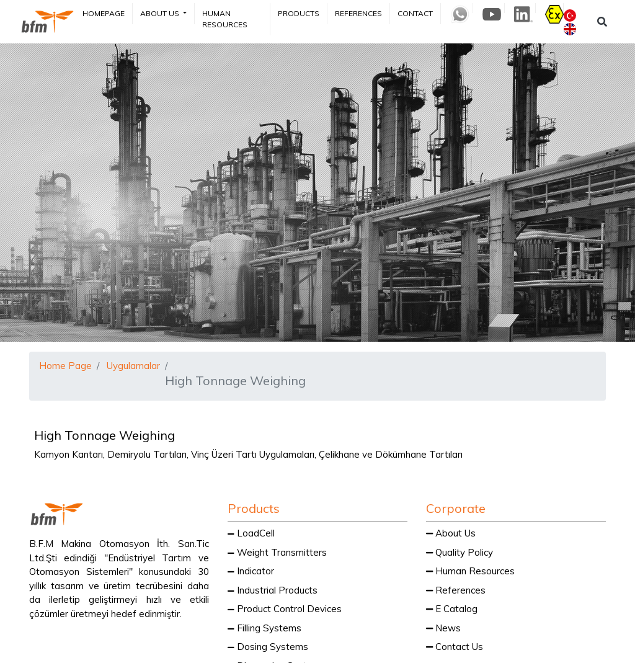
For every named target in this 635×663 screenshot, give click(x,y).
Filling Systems (264, 628)
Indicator (251, 571)
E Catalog (451, 609)
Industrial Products (273, 590)
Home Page (65, 366)
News (443, 628)
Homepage (103, 13)
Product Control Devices (285, 609)
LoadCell (251, 533)
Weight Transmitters (277, 552)
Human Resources (224, 19)
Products (298, 13)
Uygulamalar (133, 366)
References (358, 13)
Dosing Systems (268, 646)
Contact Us (454, 646)
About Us (160, 13)
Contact (415, 13)
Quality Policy (459, 552)
